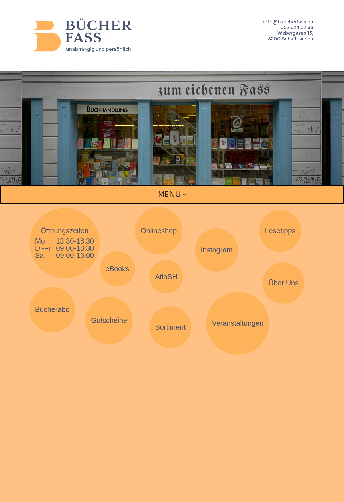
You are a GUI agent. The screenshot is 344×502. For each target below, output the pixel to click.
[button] (172, 194)
